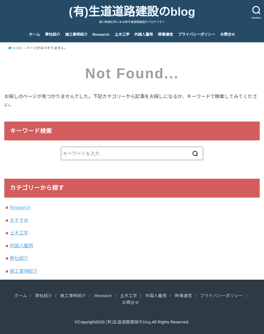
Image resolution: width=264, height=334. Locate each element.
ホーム (34, 34)
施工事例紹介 (76, 34)
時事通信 (165, 34)
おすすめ (19, 220)
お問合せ (227, 34)
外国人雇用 (143, 34)
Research (101, 34)
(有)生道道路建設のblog (132, 11)
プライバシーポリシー (196, 34)
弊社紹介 (52, 34)
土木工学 (122, 34)
